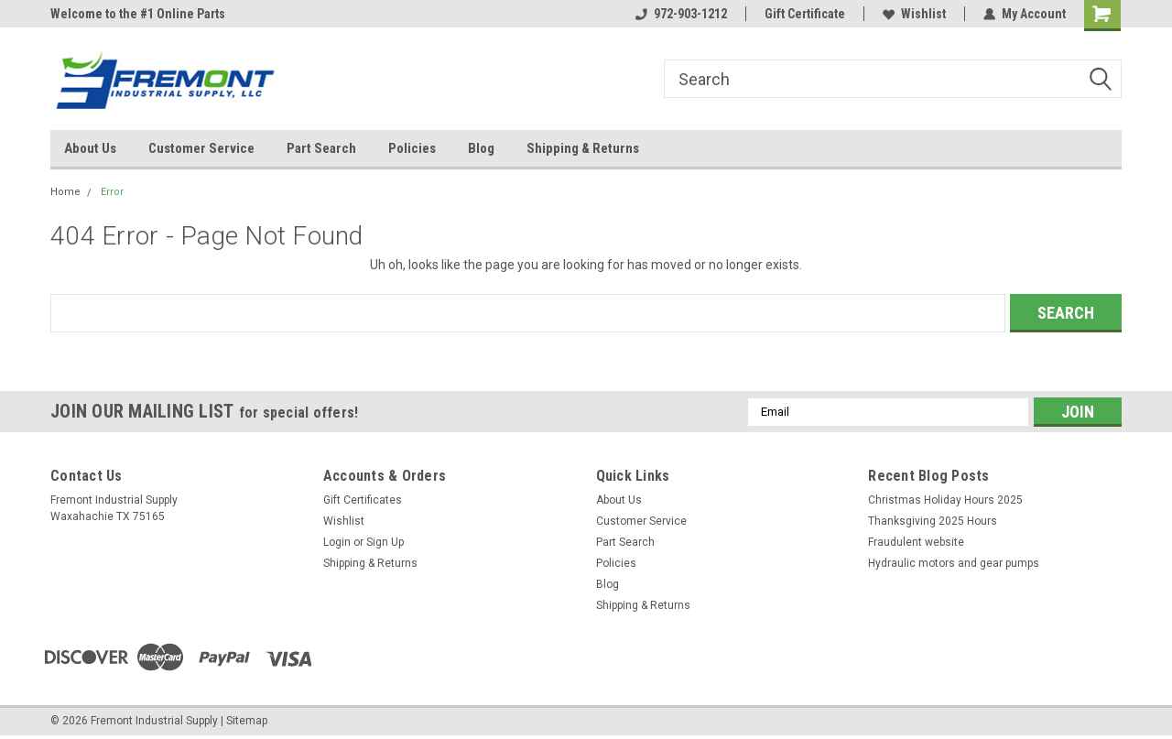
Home (65, 192)
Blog (481, 148)
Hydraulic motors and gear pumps (953, 563)
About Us (90, 148)
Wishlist (914, 13)
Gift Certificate (805, 13)
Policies (412, 148)
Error (112, 192)
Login (337, 542)
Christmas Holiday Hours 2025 (945, 500)
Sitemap (246, 720)
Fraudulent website (916, 542)
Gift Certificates (362, 500)
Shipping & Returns (582, 148)
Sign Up (385, 542)
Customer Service (201, 148)
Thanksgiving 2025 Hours (932, 521)
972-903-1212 (681, 13)
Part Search (321, 148)
